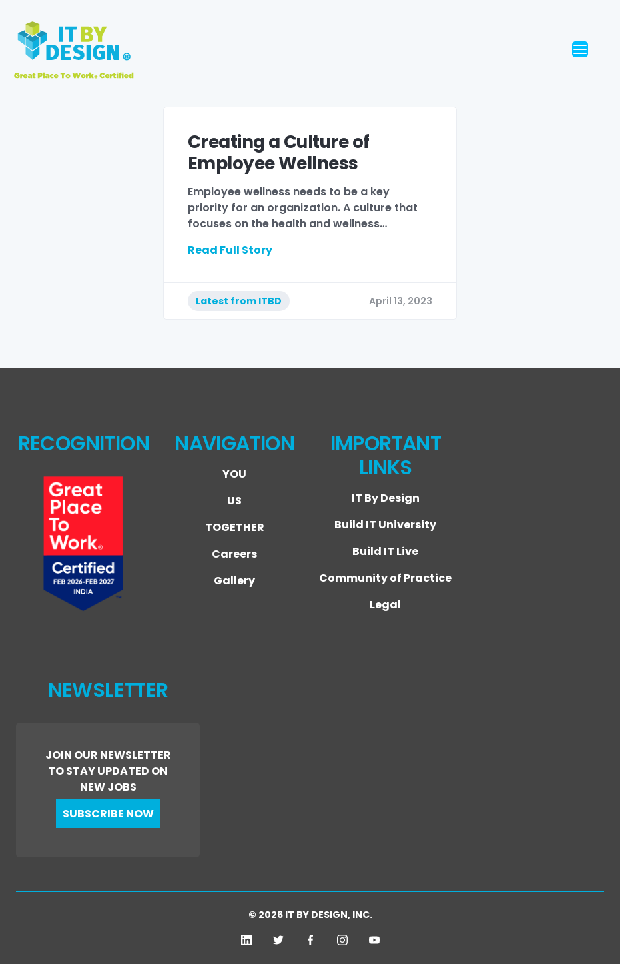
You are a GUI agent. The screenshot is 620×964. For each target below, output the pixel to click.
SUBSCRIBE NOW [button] (108, 813)
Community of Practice (385, 578)
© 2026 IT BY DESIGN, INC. (310, 914)
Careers (234, 554)
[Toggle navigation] (601, 50)
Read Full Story (230, 250)
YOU (234, 474)
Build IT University (385, 524)
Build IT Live (385, 551)
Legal (385, 604)
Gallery (234, 580)
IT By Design (386, 498)
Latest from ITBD (239, 301)
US (234, 500)
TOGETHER (234, 527)
